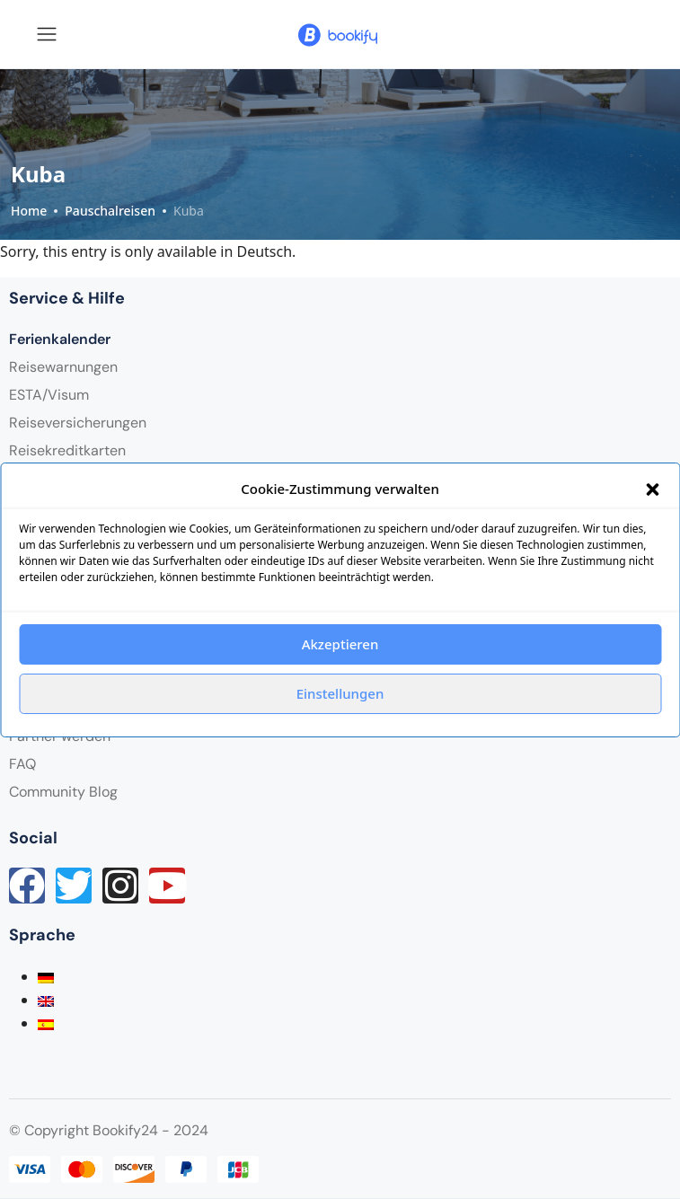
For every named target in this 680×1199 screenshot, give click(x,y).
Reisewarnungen (63, 366)
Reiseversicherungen (77, 422)
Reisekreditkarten (67, 450)
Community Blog (63, 791)
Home (29, 210)
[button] (652, 489)
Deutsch (265, 251)
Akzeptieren (340, 644)
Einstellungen (340, 693)
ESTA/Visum (49, 394)
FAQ (22, 763)
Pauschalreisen (110, 210)
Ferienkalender (59, 339)
